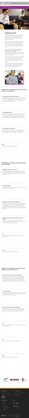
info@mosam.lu (8, 6)
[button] (27, 380)
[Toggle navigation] (27, 3)
